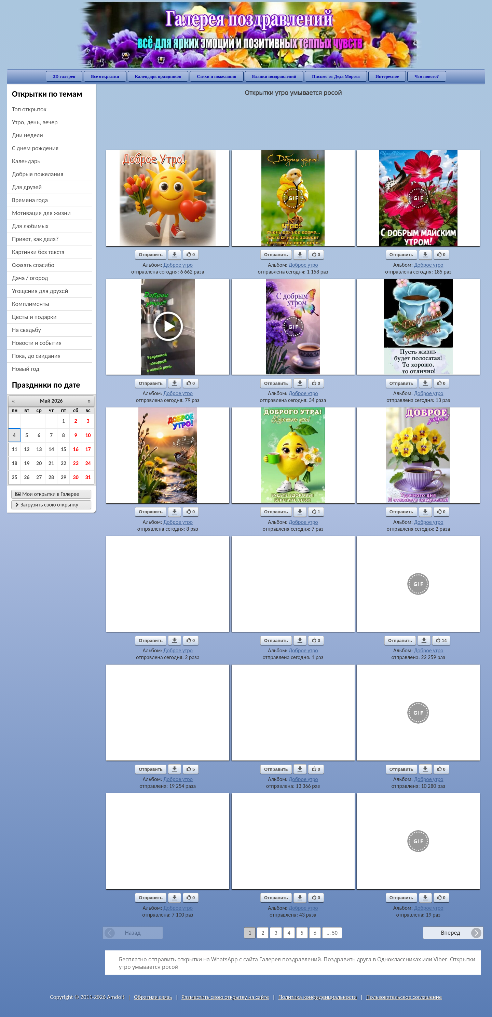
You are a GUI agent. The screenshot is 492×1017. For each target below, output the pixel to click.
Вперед (450, 932)
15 (63, 449)
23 (76, 463)
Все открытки (105, 76)
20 (39, 463)
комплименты (30, 304)
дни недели (27, 135)
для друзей (27, 187)
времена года (30, 200)
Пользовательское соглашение (404, 997)
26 (26, 477)
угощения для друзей (40, 291)
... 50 (332, 933)
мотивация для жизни (41, 213)
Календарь (26, 161)
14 (51, 449)
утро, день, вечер (35, 122)
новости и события (37, 343)
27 (39, 477)
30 (76, 477)
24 (88, 463)
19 (26, 463)
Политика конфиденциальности (317, 997)
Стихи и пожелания (216, 76)
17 (88, 449)
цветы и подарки (34, 317)
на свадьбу (26, 330)
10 (88, 435)
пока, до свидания (36, 356)
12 (26, 449)
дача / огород (30, 278)
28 (51, 477)
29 (63, 477)
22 (63, 463)
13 (39, 449)
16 (76, 449)
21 (51, 463)
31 (88, 477)
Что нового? (426, 76)
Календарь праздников (158, 76)
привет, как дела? (35, 239)
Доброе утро (178, 265)
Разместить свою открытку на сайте (225, 997)
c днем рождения (35, 148)
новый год (25, 369)
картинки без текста (38, 252)
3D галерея (64, 76)
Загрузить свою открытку (46, 504)
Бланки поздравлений (274, 76)
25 (14, 477)
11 (14, 449)
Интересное (387, 76)
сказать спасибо (33, 265)
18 (14, 463)
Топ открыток (29, 109)
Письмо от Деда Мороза (336, 76)
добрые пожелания (37, 174)
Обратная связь (153, 997)
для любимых (30, 226)
